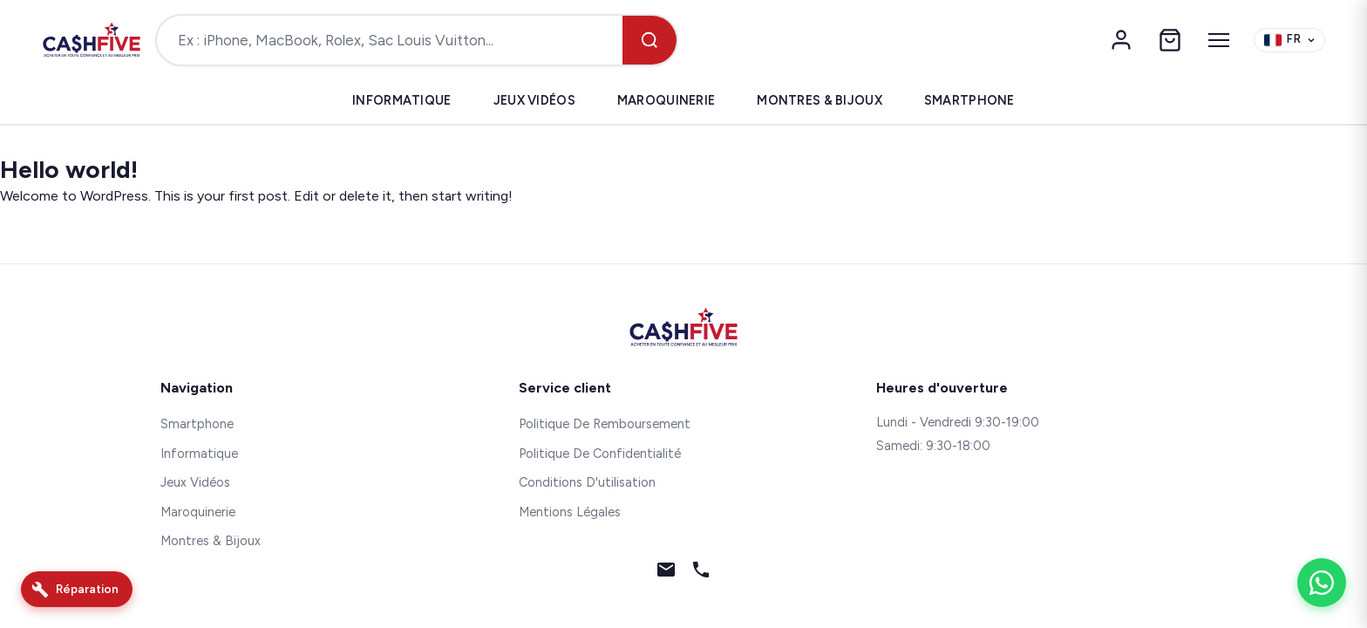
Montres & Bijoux (819, 100)
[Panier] (1170, 40)
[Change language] (1289, 40)
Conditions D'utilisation (587, 482)
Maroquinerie (666, 100)
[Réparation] (77, 589)
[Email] (666, 573)
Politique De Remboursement (604, 424)
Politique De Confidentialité (600, 453)
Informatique (401, 100)
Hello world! (69, 169)
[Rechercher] (649, 40)
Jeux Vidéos (534, 100)
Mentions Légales (570, 512)
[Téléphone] (700, 573)
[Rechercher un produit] (389, 40)
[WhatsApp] (1321, 582)
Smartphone (969, 100)
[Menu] (1219, 40)
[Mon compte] (1121, 40)
